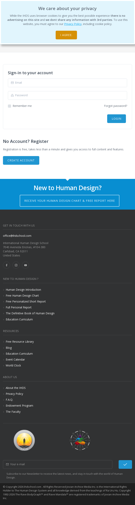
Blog (9, 348)
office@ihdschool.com (17, 236)
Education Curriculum (19, 319)
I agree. (66, 35)
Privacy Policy (73, 24)
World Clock (13, 365)
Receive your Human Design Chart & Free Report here (69, 201)
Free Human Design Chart (22, 295)
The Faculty (13, 411)
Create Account (21, 160)
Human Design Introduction (23, 289)
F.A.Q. (9, 399)
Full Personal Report (19, 307)
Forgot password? (115, 106)
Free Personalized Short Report (26, 301)
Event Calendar (15, 359)
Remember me (22, 106)
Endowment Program (19, 405)
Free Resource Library (20, 341)
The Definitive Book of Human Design (30, 313)
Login (116, 118)
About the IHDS (16, 388)
